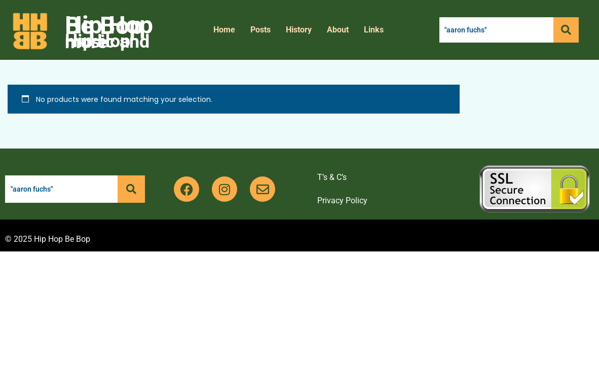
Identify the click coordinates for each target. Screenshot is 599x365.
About (338, 29)
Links (374, 29)
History (299, 29)
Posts (260, 29)
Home (224, 29)
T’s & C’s (332, 177)
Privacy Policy (342, 200)
